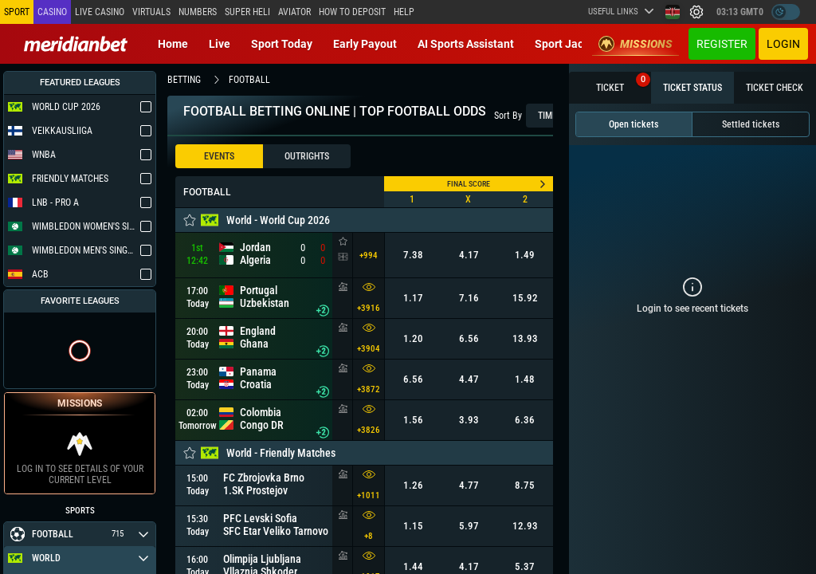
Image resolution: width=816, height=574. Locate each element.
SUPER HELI (247, 12)
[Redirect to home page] (75, 44)
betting (184, 79)
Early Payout (365, 43)
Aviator (294, 12)
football (249, 79)
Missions (635, 44)
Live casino (99, 12)
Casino (52, 12)
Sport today (281, 43)
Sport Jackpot (570, 43)
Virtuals (151, 12)
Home (173, 43)
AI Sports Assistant (466, 43)
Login (783, 43)
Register (721, 43)
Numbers (197, 12)
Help (404, 12)
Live (219, 43)
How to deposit (352, 12)
